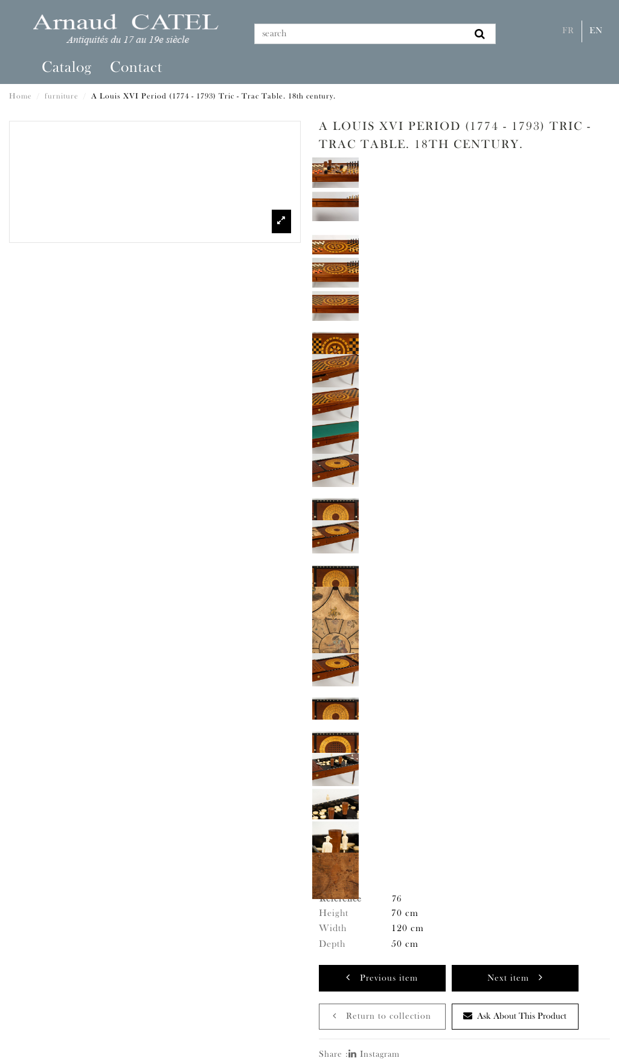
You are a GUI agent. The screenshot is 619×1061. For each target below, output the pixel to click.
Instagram (374, 1054)
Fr (568, 31)
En (596, 31)
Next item (515, 977)
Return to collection (382, 1016)
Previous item (382, 977)
